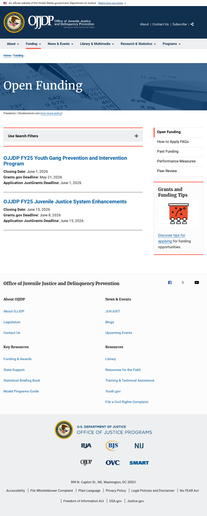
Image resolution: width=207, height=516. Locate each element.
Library (110, 359)
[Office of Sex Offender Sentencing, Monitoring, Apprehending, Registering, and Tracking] (139, 465)
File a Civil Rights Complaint (126, 402)
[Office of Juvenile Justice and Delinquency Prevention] (86, 466)
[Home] (61, 22)
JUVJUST (112, 311)
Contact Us (160, 24)
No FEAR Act (189, 491)
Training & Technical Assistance (129, 380)
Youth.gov (113, 391)
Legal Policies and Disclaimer (152, 491)
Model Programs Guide (21, 391)
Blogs (109, 322)
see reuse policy (51, 113)
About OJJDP (13, 311)
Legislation (11, 322)
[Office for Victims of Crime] (113, 466)
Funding (18, 55)
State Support (14, 370)
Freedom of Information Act (83, 501)
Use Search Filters (23, 136)
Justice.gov (135, 501)
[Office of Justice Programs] (14, 22)
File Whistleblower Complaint (51, 491)
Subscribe (179, 24)
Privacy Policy (116, 491)
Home (7, 55)
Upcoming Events (118, 333)
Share (196, 27)
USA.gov (115, 501)
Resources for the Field (122, 370)
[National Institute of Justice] (139, 449)
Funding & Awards (17, 359)
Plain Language (89, 491)
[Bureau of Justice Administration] (86, 449)
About (144, 24)
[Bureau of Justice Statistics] (113, 451)
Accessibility (15, 491)
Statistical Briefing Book (21, 380)
